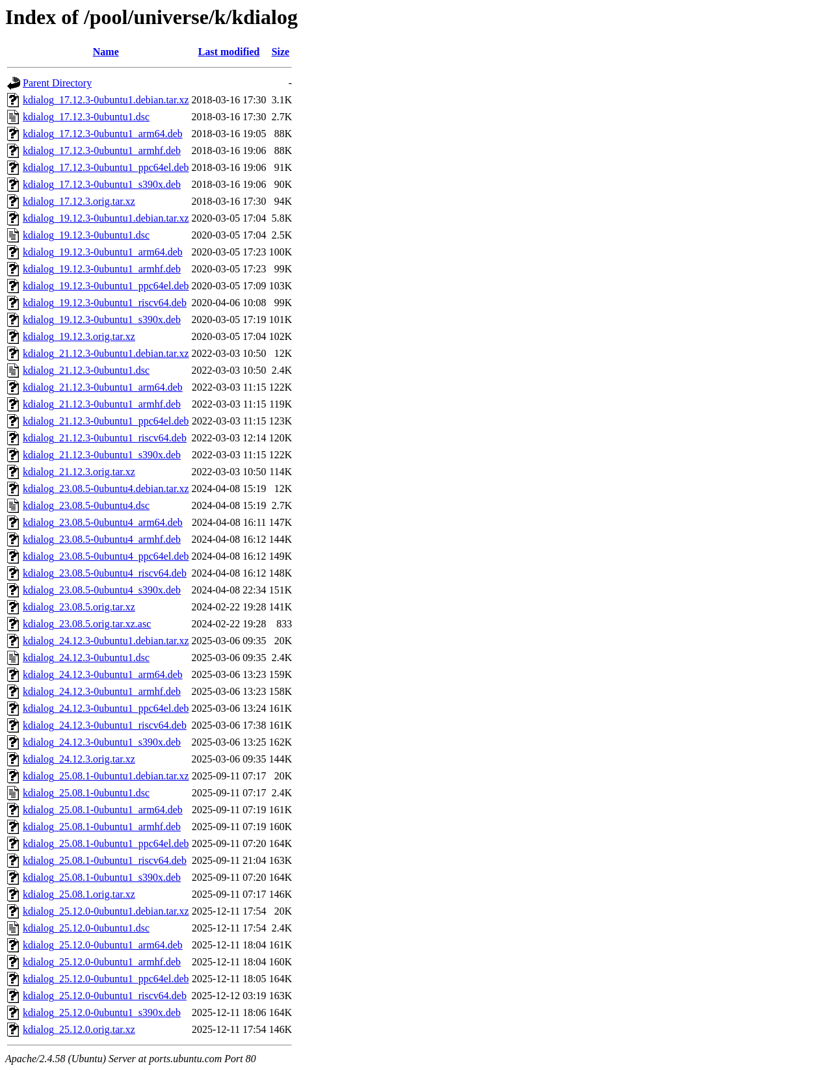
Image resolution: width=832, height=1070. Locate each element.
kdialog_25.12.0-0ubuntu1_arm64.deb (103, 944)
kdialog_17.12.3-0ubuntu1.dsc (86, 116)
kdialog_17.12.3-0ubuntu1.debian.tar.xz (106, 99)
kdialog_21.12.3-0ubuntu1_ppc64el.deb (106, 420)
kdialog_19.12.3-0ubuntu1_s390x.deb (102, 319)
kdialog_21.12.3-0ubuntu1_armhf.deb (102, 404)
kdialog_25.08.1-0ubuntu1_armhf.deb (102, 826)
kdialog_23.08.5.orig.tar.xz (79, 606)
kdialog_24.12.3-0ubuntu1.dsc (86, 657)
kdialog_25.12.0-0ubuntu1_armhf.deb (102, 961)
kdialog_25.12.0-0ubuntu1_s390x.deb (102, 1012)
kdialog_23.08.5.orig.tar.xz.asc (87, 623)
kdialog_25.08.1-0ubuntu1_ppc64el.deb (106, 843)
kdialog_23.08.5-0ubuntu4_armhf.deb (102, 539)
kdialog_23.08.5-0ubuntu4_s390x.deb (102, 589)
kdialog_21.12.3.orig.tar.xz (79, 471)
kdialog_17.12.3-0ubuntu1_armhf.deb (102, 150)
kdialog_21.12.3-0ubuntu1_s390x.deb (102, 454)
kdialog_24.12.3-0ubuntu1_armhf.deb (102, 691)
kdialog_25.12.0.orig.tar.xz (79, 1029)
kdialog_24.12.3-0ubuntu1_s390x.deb (102, 742)
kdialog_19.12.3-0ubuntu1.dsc (86, 235)
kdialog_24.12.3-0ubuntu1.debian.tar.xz (106, 640)
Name (106, 51)
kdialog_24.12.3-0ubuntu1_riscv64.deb (105, 725)
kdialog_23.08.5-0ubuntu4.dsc (86, 505)
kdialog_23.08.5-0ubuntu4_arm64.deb (103, 522)
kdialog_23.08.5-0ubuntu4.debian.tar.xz (106, 488)
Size (281, 51)
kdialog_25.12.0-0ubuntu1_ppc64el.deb (106, 978)
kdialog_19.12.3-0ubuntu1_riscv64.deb (105, 302)
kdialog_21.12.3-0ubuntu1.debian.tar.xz (106, 353)
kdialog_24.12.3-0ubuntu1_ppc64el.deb (106, 708)
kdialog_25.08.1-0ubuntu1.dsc (86, 792)
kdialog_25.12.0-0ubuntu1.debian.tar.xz (106, 911)
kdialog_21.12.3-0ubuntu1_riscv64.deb (105, 437)
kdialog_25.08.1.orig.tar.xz (79, 894)
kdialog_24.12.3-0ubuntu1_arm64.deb (103, 674)
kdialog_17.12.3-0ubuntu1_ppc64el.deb (106, 167)
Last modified (229, 51)
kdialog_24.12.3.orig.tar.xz (79, 758)
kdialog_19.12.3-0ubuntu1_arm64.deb (103, 251)
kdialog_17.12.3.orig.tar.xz (79, 201)
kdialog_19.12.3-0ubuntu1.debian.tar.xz (106, 218)
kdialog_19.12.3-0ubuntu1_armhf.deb (102, 268)
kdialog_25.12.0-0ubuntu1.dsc (86, 927)
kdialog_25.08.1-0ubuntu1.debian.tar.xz (106, 775)
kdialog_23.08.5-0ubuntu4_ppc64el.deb (106, 556)
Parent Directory (57, 82)
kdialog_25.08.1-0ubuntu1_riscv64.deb (105, 860)
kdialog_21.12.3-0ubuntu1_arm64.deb (103, 387)
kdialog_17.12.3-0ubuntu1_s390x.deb (102, 184)
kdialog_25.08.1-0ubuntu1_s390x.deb (102, 877)
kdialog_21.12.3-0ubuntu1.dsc (86, 370)
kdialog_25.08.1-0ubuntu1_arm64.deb (103, 809)
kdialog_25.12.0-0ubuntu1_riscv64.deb (105, 995)
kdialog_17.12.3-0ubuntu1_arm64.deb (103, 133)
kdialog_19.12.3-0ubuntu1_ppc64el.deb (106, 285)
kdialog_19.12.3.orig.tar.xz (79, 336)
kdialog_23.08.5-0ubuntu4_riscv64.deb (105, 573)
